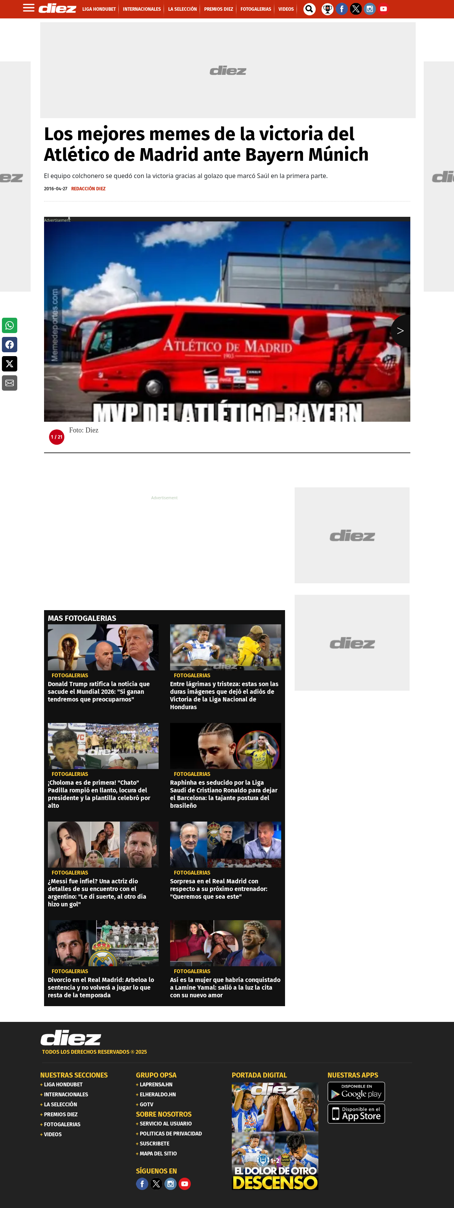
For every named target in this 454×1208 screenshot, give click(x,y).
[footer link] (227, 1056)
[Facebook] (142, 1184)
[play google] (371, 1092)
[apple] (371, 1114)
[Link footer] (71, 1038)
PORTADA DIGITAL (259, 1075)
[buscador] (309, 9)
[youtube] (185, 1184)
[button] (9, 325)
